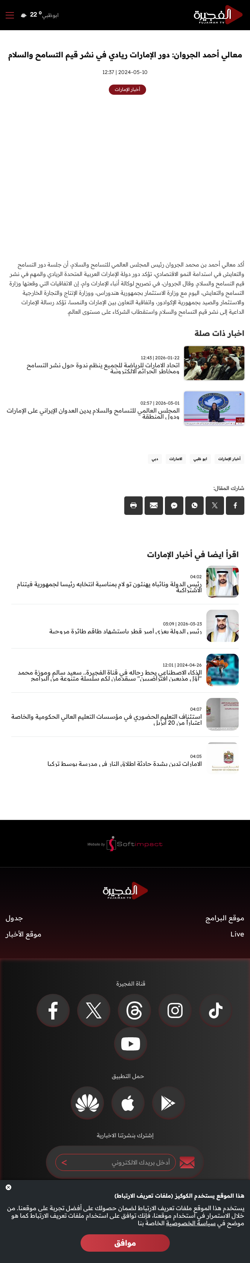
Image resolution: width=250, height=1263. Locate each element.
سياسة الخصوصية (191, 1223)
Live (237, 934)
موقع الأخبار (23, 934)
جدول (14, 917)
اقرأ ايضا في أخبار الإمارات (193, 554)
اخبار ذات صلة (219, 333)
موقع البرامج (225, 917)
